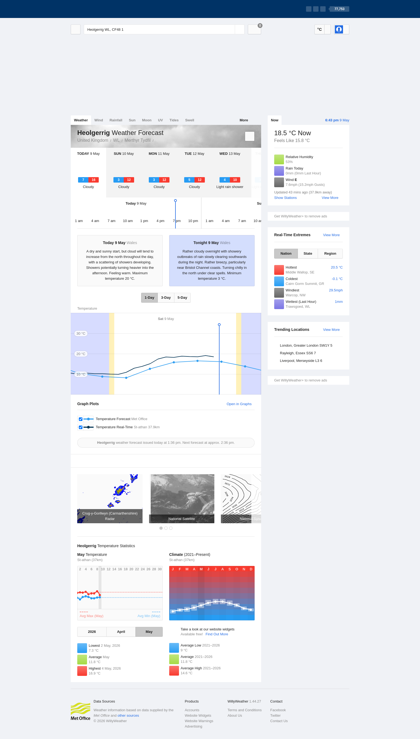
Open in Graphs (239, 404)
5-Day (182, 297)
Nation (285, 253)
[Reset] (230, 29)
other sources (128, 715)
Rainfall (116, 120)
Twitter (275, 715)
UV (160, 120)
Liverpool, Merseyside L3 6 (301, 361)
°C (319, 29)
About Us (234, 715)
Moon (147, 120)
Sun (132, 120)
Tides (174, 120)
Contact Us (279, 721)
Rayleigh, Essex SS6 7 (298, 353)
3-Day (166, 297)
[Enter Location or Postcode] (164, 29)
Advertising (193, 726)
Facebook (278, 710)
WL (116, 140)
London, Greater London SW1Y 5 (306, 345)
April (121, 632)
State (308, 253)
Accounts (192, 710)
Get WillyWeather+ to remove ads (300, 216)
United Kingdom (92, 140)
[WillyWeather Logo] (96, 9)
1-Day (149, 297)
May (149, 632)
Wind (98, 120)
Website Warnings (199, 721)
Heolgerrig (156, 140)
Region (330, 253)
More (244, 120)
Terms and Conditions (244, 710)
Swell (189, 120)
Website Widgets (198, 715)
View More (330, 198)
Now (274, 120)
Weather (81, 120)
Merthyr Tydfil (138, 140)
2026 (92, 632)
